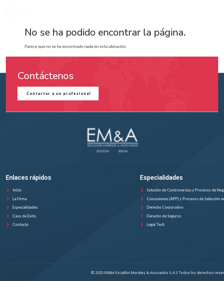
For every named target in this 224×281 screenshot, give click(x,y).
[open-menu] (216, 12)
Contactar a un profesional (59, 93)
